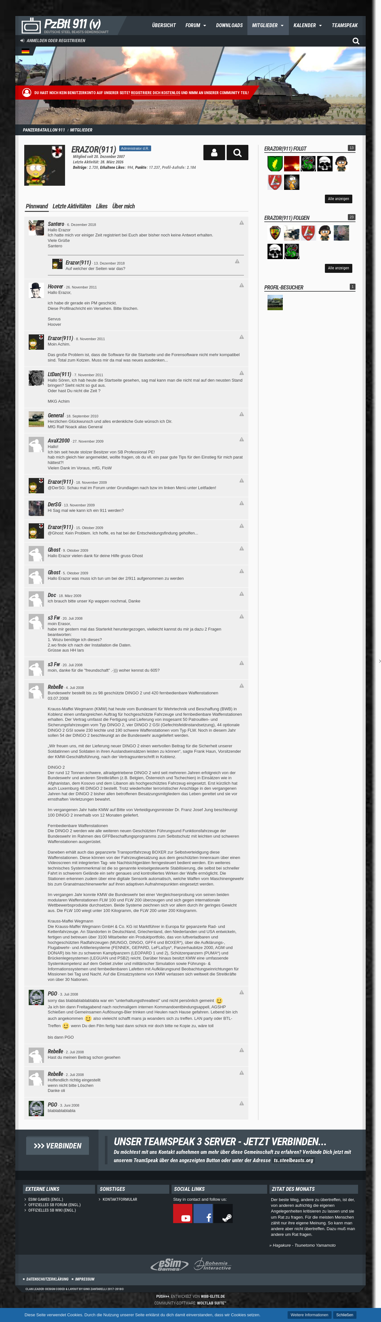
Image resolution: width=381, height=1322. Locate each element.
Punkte (140, 167)
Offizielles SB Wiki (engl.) (52, 1210)
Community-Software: (190, 1303)
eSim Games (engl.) (45, 1199)
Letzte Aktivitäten (72, 206)
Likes (101, 206)
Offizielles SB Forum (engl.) (54, 1204)
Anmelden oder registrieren (56, 40)
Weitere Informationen (309, 1315)
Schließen (344, 1315)
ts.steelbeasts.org (293, 1160)
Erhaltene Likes (112, 167)
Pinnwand (37, 206)
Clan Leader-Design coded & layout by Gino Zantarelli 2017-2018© (75, 1289)
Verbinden (57, 1145)
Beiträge (79, 167)
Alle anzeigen (338, 199)
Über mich (123, 206)
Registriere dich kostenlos (155, 93)
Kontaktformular (120, 1199)
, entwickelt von (190, 1296)
